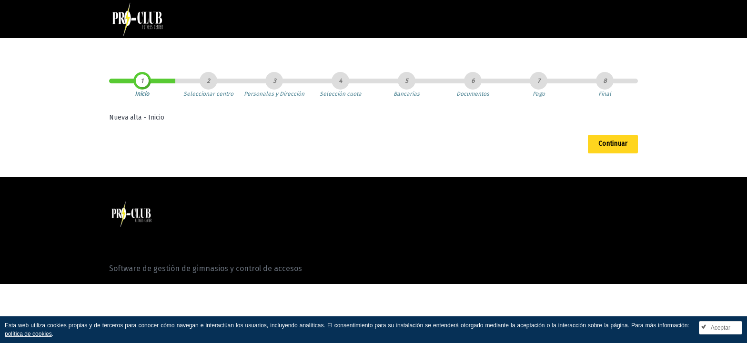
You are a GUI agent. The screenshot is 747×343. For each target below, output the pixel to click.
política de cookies (28, 334)
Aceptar (720, 327)
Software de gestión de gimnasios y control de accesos (205, 268)
